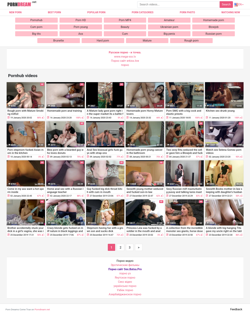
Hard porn (103, 40)
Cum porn (36, 27)
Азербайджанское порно (125, 294)
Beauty (125, 27)
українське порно (125, 286)
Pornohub (36, 20)
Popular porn (96, 12)
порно (125, 65)
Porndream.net (42, 309)
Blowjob (214, 27)
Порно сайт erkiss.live (125, 60)
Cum (125, 33)
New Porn (15, 12)
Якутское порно (125, 277)
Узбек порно (125, 290)
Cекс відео (125, 281)
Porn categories (142, 12)
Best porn (54, 12)
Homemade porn (213, 20)
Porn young (81, 27)
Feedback (236, 309)
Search (226, 4)
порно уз (125, 273)
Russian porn (214, 33)
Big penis (169, 33)
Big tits (36, 33)
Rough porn (191, 40)
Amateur (169, 20)
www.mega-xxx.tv (125, 56)
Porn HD (81, 20)
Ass (80, 33)
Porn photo (187, 12)
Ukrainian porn (169, 27)
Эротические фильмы (125, 265)
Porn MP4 (125, 20)
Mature (147, 40)
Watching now (230, 12)
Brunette (58, 40)
